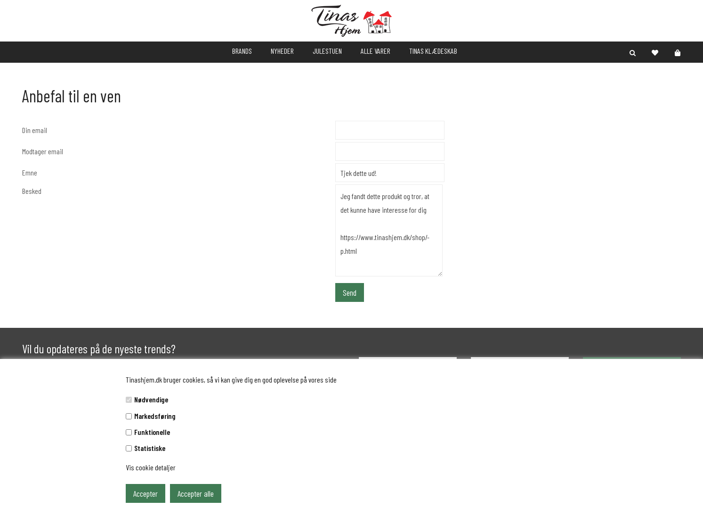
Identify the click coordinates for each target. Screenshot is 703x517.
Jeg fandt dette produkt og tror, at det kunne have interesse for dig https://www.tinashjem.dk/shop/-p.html (389, 230)
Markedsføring (155, 415)
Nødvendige (151, 399)
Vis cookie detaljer (151, 467)
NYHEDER (282, 50)
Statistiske (149, 447)
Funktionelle (152, 431)
